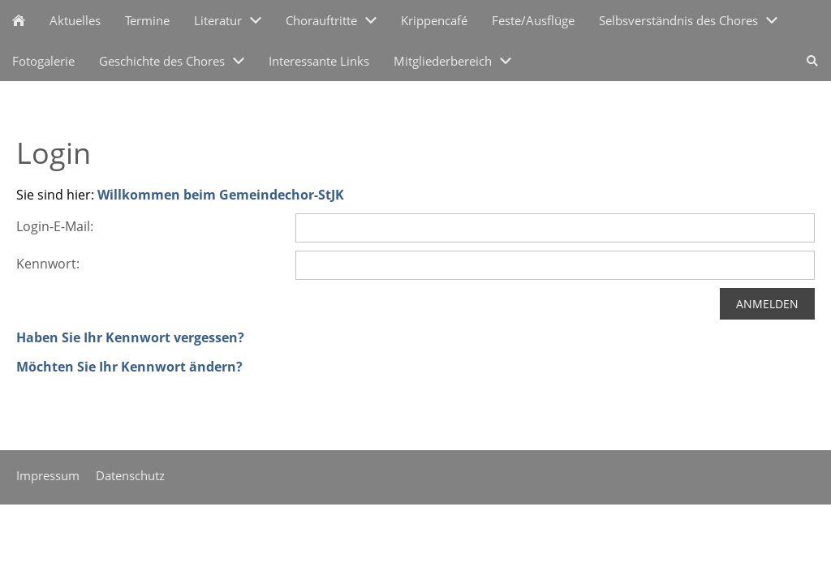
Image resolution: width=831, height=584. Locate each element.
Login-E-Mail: (54, 226)
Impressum (48, 475)
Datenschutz (130, 475)
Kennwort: (48, 264)
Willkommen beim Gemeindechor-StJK (220, 195)
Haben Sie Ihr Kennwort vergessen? (130, 337)
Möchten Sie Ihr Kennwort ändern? (129, 367)
